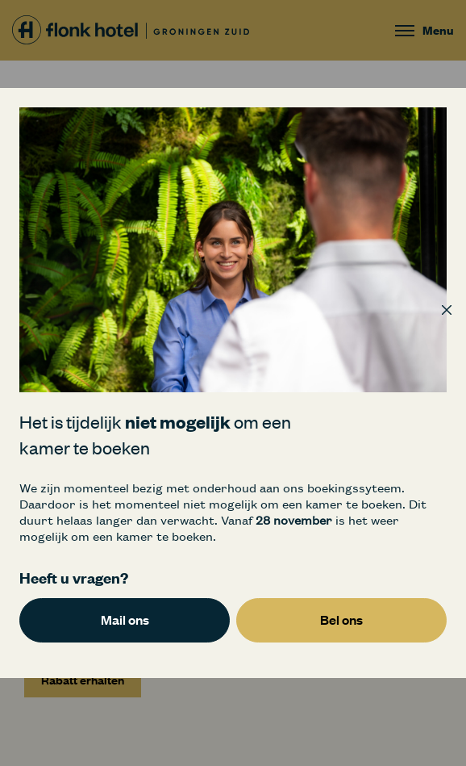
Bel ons (341, 619)
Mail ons (125, 619)
